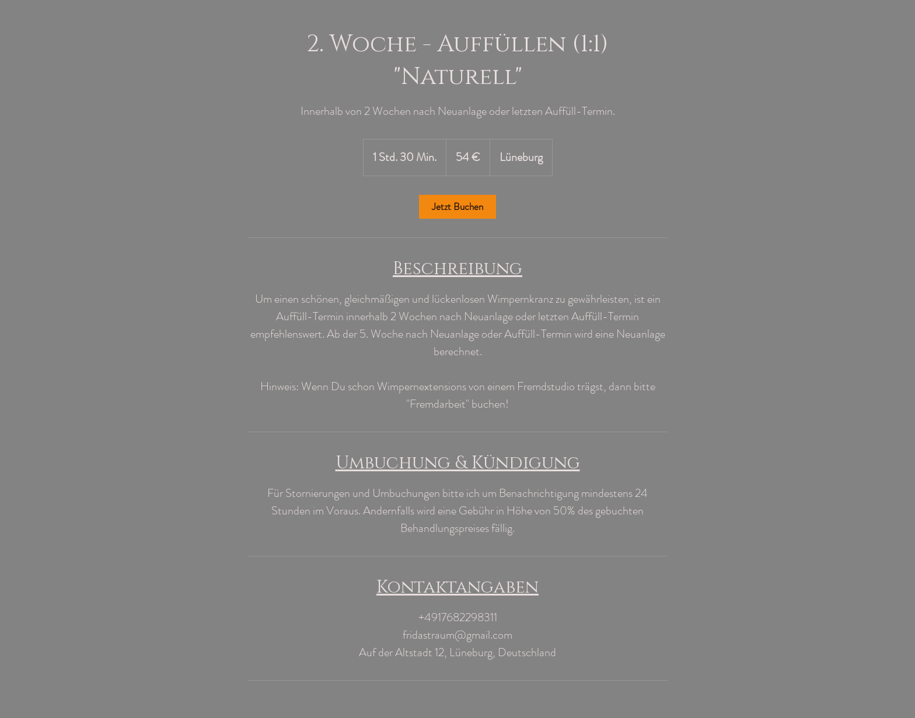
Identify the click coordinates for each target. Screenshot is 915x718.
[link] (457, 207)
